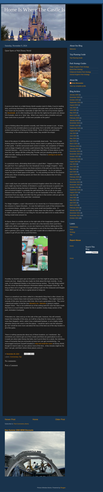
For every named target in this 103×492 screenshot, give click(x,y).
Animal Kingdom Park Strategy (79, 74)
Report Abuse (75, 240)
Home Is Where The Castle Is (34, 9)
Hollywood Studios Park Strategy (80, 72)
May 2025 (73, 113)
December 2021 (75, 213)
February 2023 (74, 177)
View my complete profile (78, 86)
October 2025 (74, 100)
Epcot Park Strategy (76, 69)
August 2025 (74, 105)
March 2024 (73, 143)
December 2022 (75, 182)
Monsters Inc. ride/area (37, 303)
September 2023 (75, 159)
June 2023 (73, 166)
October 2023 (74, 156)
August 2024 (74, 130)
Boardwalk (11, 113)
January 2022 (74, 210)
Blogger (63, 487)
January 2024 (74, 149)
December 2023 (75, 151)
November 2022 (75, 184)
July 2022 (73, 195)
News (71, 229)
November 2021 (75, 215)
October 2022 (74, 187)
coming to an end (54, 155)
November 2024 (75, 123)
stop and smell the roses (43, 343)
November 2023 (75, 154)
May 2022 (73, 200)
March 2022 (73, 205)
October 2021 (74, 218)
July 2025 (73, 107)
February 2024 (74, 146)
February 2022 (74, 208)
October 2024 (74, 125)
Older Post (60, 419)
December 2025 (75, 97)
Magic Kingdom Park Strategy (79, 67)
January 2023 (74, 179)
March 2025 (73, 115)
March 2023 (73, 174)
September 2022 (75, 190)
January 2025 (74, 120)
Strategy (72, 232)
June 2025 (73, 110)
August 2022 (74, 192)
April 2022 (73, 202)
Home (35, 419)
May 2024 (73, 138)
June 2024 (73, 136)
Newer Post (10, 419)
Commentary (14, 357)
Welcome (73, 49)
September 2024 (75, 128)
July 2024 (73, 133)
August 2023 (74, 161)
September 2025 (75, 102)
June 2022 (73, 197)
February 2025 (74, 118)
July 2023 (73, 164)
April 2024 (73, 141)
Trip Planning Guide (76, 58)
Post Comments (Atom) (21, 424)
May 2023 (73, 169)
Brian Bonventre (77, 83)
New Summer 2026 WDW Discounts (19, 430)
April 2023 (73, 172)
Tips (20, 357)
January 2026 (74, 95)
